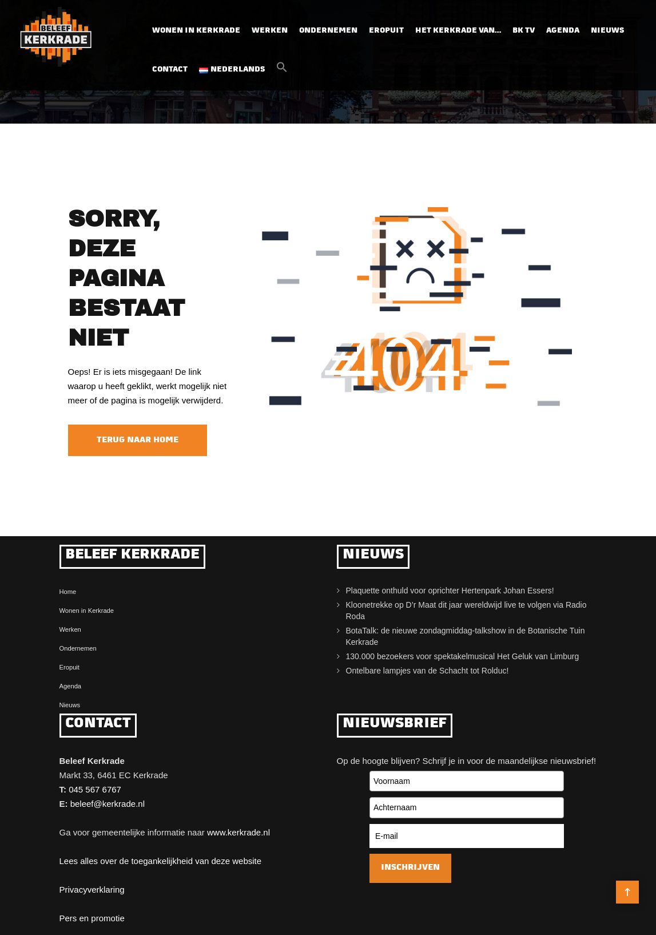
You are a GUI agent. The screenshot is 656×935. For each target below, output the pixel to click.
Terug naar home (137, 440)
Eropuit (386, 30)
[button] (282, 70)
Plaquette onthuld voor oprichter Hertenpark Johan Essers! (450, 590)
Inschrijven (410, 867)
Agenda (562, 30)
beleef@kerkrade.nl (107, 804)
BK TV (523, 30)
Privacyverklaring (92, 889)
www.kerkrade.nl (238, 832)
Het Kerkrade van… (458, 30)
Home (68, 591)
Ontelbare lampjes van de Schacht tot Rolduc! (427, 670)
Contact (170, 69)
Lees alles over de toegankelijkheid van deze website (160, 861)
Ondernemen (328, 30)
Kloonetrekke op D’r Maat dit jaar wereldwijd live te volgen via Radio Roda (466, 610)
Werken (270, 30)
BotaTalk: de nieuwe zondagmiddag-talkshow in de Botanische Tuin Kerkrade (465, 636)
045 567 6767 (95, 789)
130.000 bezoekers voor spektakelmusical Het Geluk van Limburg (462, 656)
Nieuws (607, 30)
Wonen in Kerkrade (196, 30)
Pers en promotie (92, 918)
